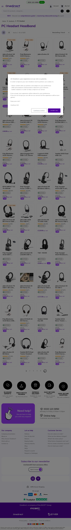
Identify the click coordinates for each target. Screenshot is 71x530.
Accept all (54, 110)
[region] (35, 94)
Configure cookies (39, 110)
